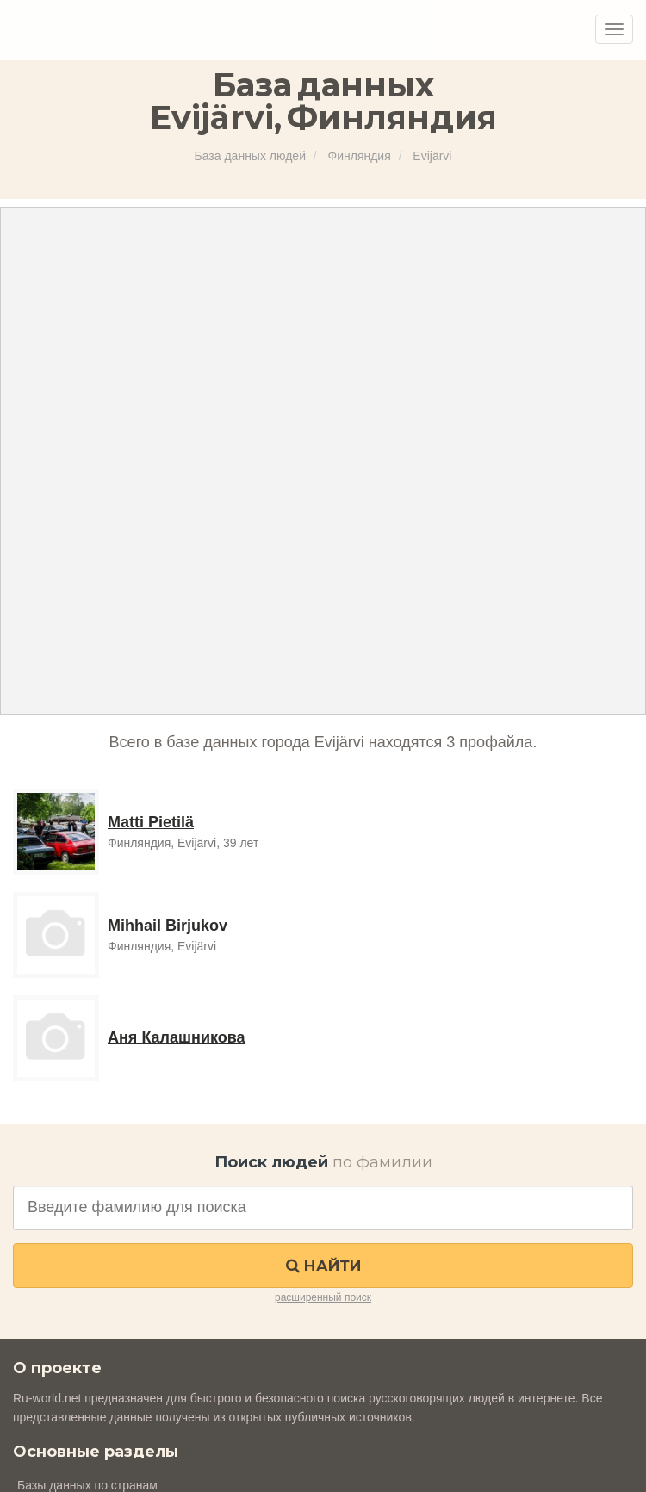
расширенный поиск (323, 1297)
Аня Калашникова (176, 1037)
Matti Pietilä (151, 822)
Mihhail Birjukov (167, 925)
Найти (323, 1265)
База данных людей (250, 156)
